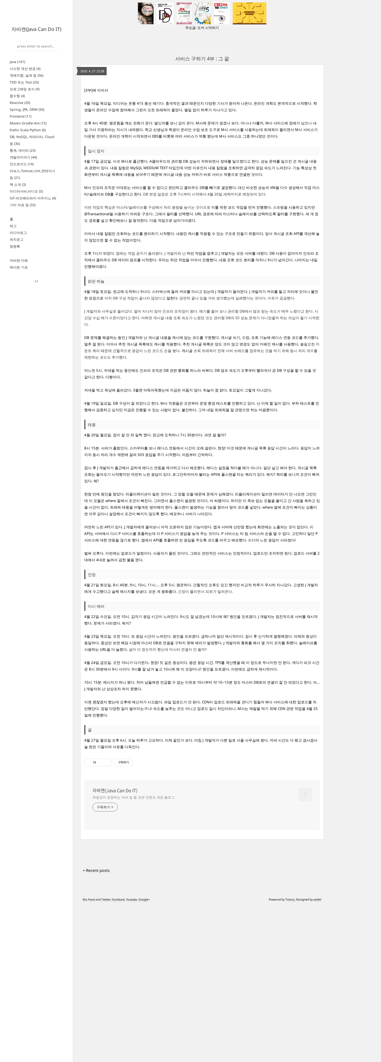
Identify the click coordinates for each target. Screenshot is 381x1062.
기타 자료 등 (23, 205)
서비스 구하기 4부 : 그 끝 (202, 58)
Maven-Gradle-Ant (28, 123)
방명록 (15, 246)
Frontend (20, 116)
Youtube (131, 1055)
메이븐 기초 (19, 267)
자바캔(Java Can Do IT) (36, 29)
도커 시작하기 (208, 27)
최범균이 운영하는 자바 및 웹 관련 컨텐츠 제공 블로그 (134, 953)
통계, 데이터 (23, 150)
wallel (317, 1055)
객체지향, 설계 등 (26, 75)
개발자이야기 (23, 157)
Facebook (118, 1055)
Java (17, 61)
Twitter (105, 1055)
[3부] (88, 245)
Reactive (20, 102)
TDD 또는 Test (24, 82)
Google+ (144, 1055)
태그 (13, 226)
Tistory (290, 1055)
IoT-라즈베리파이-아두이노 (33, 198)
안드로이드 (22, 164)
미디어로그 (18, 232)
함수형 (17, 95)
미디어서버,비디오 (26, 191)
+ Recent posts (96, 1026)
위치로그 (16, 239)
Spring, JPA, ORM (27, 109)
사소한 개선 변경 (25, 68)
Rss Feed (89, 1055)
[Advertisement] (202, 123)
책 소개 (18, 184)
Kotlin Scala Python (28, 130)
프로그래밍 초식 (24, 89)
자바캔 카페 (19, 260)
